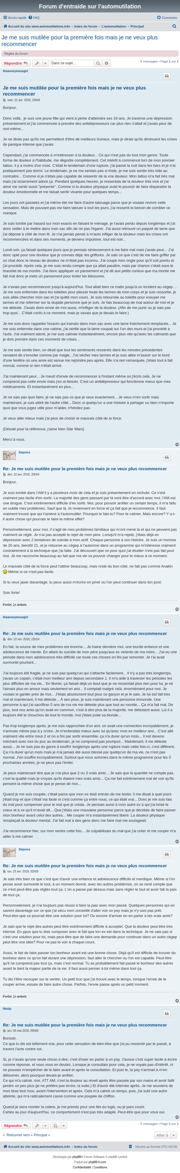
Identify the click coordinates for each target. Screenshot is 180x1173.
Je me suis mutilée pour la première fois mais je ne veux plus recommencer (79, 40)
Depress (24, 452)
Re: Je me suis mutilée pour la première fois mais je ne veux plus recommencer (85, 468)
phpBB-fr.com (97, 1162)
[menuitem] (34, 17)
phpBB (76, 1157)
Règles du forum (16, 53)
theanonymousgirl (15, 71)
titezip (7, 1008)
